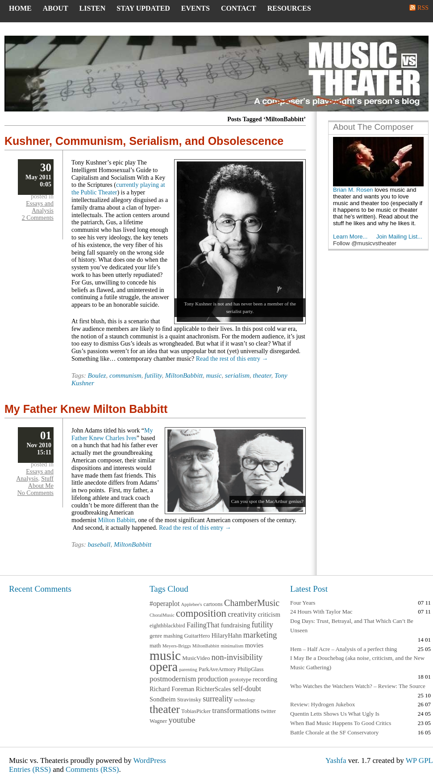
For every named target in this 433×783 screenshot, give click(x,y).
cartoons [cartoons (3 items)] (213, 604)
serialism (237, 375)
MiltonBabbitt (184, 375)
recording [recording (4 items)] (265, 679)
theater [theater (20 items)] (165, 709)
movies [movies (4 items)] (254, 645)
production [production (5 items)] (213, 679)
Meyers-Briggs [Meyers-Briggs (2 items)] (176, 645)
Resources (289, 8)
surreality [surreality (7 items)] (218, 698)
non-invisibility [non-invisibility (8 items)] (237, 657)
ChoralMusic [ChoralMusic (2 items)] (162, 615)
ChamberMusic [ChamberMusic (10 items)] (251, 603)
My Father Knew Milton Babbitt (85, 409)
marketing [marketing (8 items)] (260, 634)
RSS (423, 7)
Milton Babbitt (116, 520)
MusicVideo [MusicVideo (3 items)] (196, 658)
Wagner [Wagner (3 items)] (158, 721)
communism (125, 375)
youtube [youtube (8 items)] (181, 720)
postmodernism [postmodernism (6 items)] (173, 679)
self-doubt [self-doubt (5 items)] (247, 688)
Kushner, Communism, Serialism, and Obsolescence (143, 141)
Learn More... (350, 236)
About (55, 8)
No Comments (35, 493)
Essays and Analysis (40, 207)
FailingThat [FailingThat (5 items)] (203, 625)
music (214, 375)
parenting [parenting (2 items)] (188, 669)
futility (153, 375)
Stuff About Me (41, 482)
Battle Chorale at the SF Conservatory (334, 732)
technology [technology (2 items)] (244, 699)
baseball (99, 544)
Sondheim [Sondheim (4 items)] (162, 699)
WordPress (149, 760)
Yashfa (335, 760)
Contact (238, 8)
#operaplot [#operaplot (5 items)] (164, 603)
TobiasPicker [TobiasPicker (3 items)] (196, 711)
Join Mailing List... (399, 236)
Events (195, 8)
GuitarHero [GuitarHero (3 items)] (197, 636)
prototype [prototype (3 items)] (240, 679)
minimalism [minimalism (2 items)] (232, 645)
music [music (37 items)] (165, 655)
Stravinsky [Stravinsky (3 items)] (189, 699)
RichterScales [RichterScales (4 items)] (213, 688)
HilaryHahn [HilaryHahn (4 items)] (227, 635)
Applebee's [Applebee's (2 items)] (191, 604)
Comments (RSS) (92, 769)
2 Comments (38, 217)
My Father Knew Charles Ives (112, 434)
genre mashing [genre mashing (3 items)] (166, 636)
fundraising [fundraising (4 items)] (235, 625)
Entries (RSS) (30, 769)
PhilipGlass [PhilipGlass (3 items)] (250, 669)
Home (20, 8)
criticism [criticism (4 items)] (269, 614)
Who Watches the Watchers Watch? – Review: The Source (357, 686)
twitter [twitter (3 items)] (268, 711)
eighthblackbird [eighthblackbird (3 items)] (167, 625)
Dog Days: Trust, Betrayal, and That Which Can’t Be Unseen (351, 626)
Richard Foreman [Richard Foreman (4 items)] (172, 688)
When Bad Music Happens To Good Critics (340, 723)
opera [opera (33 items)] (164, 667)
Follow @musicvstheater (364, 243)
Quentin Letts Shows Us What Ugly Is (334, 713)
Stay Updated (143, 8)
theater (262, 375)
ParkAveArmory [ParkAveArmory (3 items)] (217, 669)
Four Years (302, 602)
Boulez (97, 375)
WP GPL (419, 760)
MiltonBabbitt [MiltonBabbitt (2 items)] (205, 645)
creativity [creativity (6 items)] (242, 614)
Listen (92, 8)
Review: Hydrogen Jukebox (322, 704)
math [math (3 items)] (155, 646)
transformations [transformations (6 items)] (235, 710)
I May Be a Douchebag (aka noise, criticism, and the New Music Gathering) (357, 663)
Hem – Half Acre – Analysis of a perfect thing (343, 649)
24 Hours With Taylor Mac (321, 611)
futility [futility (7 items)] (262, 624)
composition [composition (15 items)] (201, 613)
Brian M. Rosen (353, 189)
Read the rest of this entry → (232, 358)
